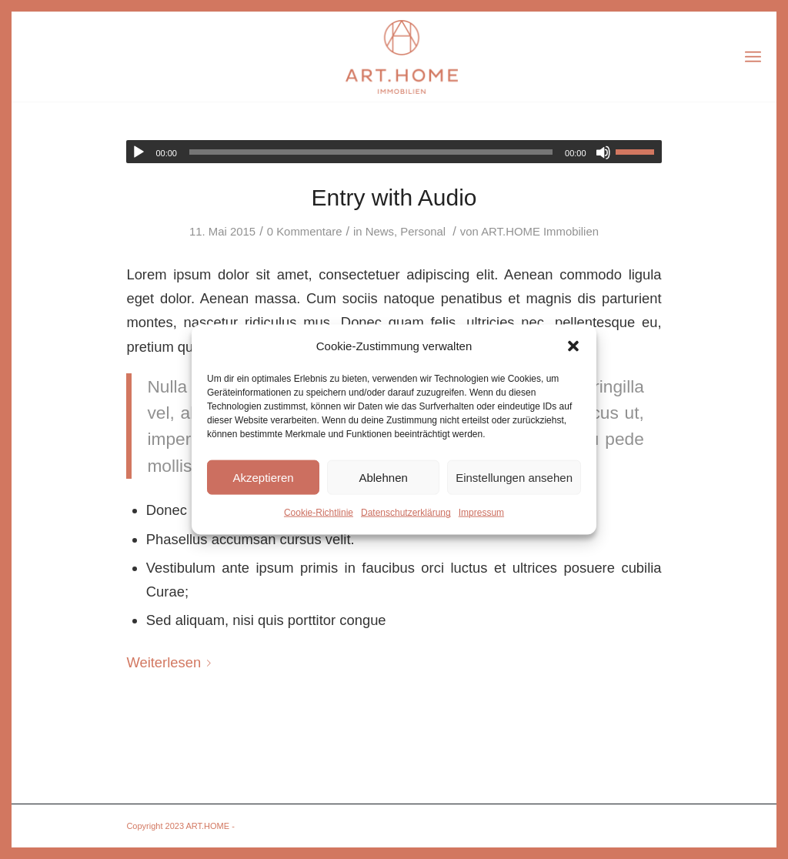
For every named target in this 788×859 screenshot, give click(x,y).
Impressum (481, 512)
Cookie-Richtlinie (318, 512)
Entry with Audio (393, 197)
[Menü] (753, 57)
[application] (393, 151)
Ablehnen (383, 477)
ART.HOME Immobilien (540, 232)
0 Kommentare (304, 232)
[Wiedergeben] (138, 152)
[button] (573, 346)
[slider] (371, 152)
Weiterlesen (171, 662)
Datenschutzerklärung (406, 512)
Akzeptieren (262, 477)
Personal (423, 232)
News (380, 232)
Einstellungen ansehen (514, 477)
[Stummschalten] (603, 152)
